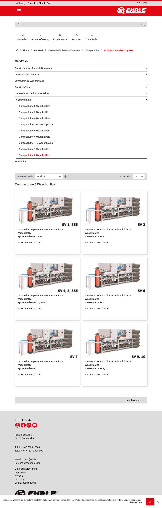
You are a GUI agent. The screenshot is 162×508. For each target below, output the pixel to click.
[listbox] (49, 176)
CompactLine (92, 50)
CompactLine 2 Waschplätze (34, 106)
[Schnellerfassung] (40, 37)
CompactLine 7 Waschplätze (34, 149)
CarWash (38, 50)
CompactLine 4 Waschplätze (34, 118)
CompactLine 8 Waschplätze (34, 155)
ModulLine (20, 161)
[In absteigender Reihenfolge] (65, 176)
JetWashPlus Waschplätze (29, 80)
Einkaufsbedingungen (26, 482)
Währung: (21, 3)
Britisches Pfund (36, 3)
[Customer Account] (60, 37)
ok (150, 501)
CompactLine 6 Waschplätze (34, 136)
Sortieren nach (25, 176)
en (145, 3)
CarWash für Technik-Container (64, 50)
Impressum (20, 472)
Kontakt (19, 475)
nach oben (135, 400)
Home (26, 50)
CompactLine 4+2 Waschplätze (36, 143)
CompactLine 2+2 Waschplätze (36, 124)
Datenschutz (136, 502)
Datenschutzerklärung (26, 468)
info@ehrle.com (33, 459)
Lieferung (19, 479)
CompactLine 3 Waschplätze (34, 112)
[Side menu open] (19, 11)
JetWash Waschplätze (27, 74)
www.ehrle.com (32, 463)
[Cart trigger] (91, 37)
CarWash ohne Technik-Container (33, 68)
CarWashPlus (22, 87)
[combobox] (81, 24)
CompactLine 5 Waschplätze (34, 130)
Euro (49, 3)
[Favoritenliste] (76, 37)
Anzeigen (125, 176)
